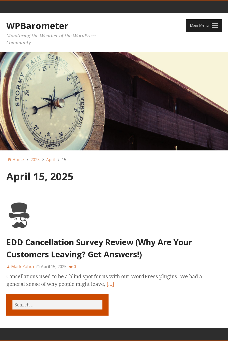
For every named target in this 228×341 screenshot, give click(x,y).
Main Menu (199, 25)
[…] (110, 284)
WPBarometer (37, 26)
